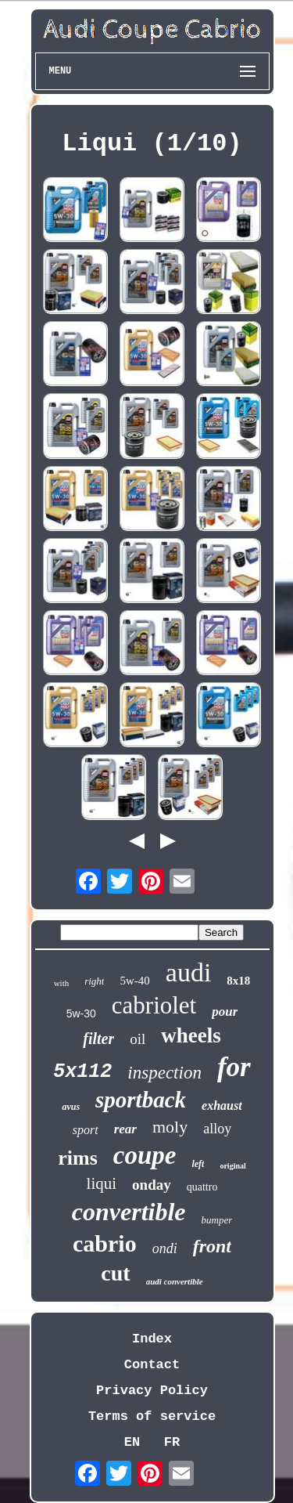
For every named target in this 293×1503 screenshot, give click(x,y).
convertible (129, 1212)
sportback (140, 1099)
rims (78, 1158)
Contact (152, 1364)
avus (71, 1106)
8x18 (238, 980)
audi (189, 972)
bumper (217, 1220)
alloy (217, 1128)
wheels (191, 1035)
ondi (164, 1248)
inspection (164, 1072)
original (232, 1166)
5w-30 (81, 1013)
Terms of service (152, 1416)
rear (125, 1129)
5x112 (82, 1071)
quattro (202, 1187)
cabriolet (154, 1005)
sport (85, 1129)
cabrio (105, 1243)
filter (98, 1038)
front (212, 1246)
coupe (145, 1155)
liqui (102, 1183)
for (234, 1067)
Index (152, 1338)
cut (115, 1273)
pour (225, 1011)
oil (137, 1039)
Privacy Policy (152, 1390)
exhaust (222, 1105)
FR (172, 1442)
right (94, 981)
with (62, 983)
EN (132, 1442)
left (197, 1163)
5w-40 (134, 980)
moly (170, 1126)
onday (151, 1184)
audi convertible (174, 1281)
